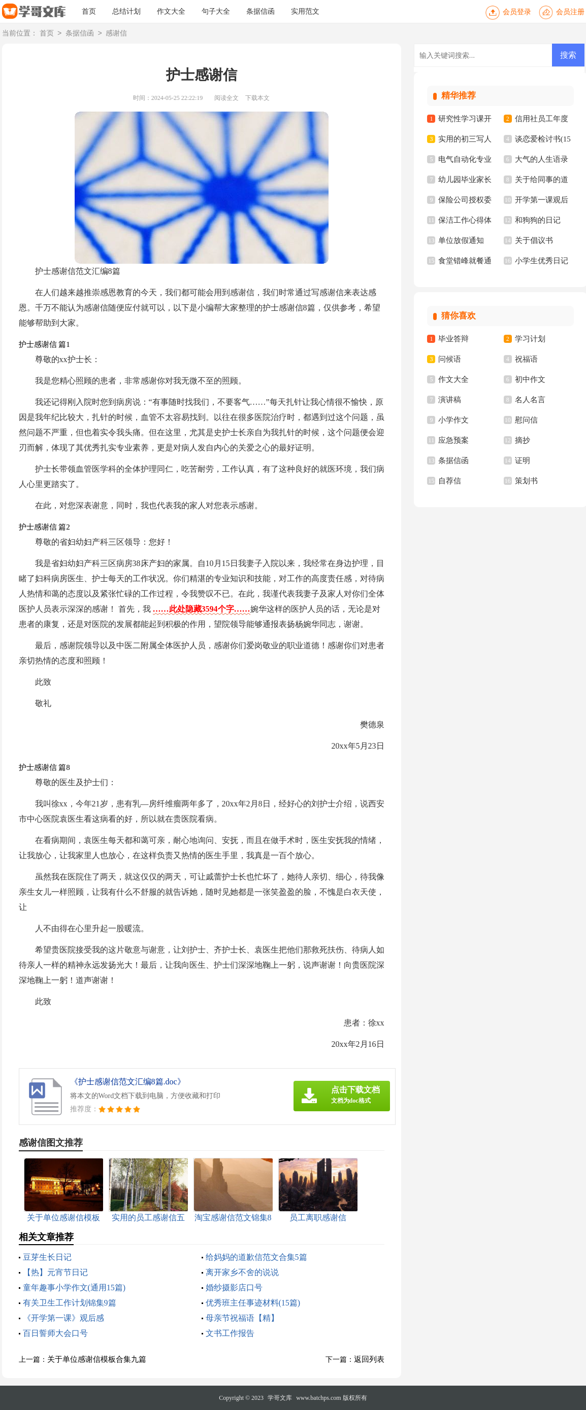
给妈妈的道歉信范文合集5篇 (256, 1257)
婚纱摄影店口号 (234, 1287)
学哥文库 (280, 1397)
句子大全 (216, 11)
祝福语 (526, 359)
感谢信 (116, 34)
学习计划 (530, 339)
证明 (522, 460)
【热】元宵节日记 (55, 1272)
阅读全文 (226, 97)
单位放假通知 (461, 240)
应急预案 (453, 440)
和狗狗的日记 (538, 220)
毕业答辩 (453, 339)
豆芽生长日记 (47, 1257)
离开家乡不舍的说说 (242, 1272)
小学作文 (453, 420)
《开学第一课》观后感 (63, 1318)
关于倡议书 (534, 240)
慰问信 (526, 420)
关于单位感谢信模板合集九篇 (96, 1359)
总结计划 (126, 11)
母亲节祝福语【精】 (242, 1318)
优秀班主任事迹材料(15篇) (253, 1302)
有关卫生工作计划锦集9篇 (69, 1302)
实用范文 (305, 11)
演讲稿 (449, 400)
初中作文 (530, 379)
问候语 (449, 359)
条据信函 (260, 11)
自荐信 (449, 481)
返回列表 (369, 1359)
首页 (89, 11)
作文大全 (171, 11)
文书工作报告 (230, 1333)
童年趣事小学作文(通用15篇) (74, 1287)
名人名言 (530, 400)
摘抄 (522, 440)
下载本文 (257, 97)
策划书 (526, 481)
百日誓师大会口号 (55, 1333)
